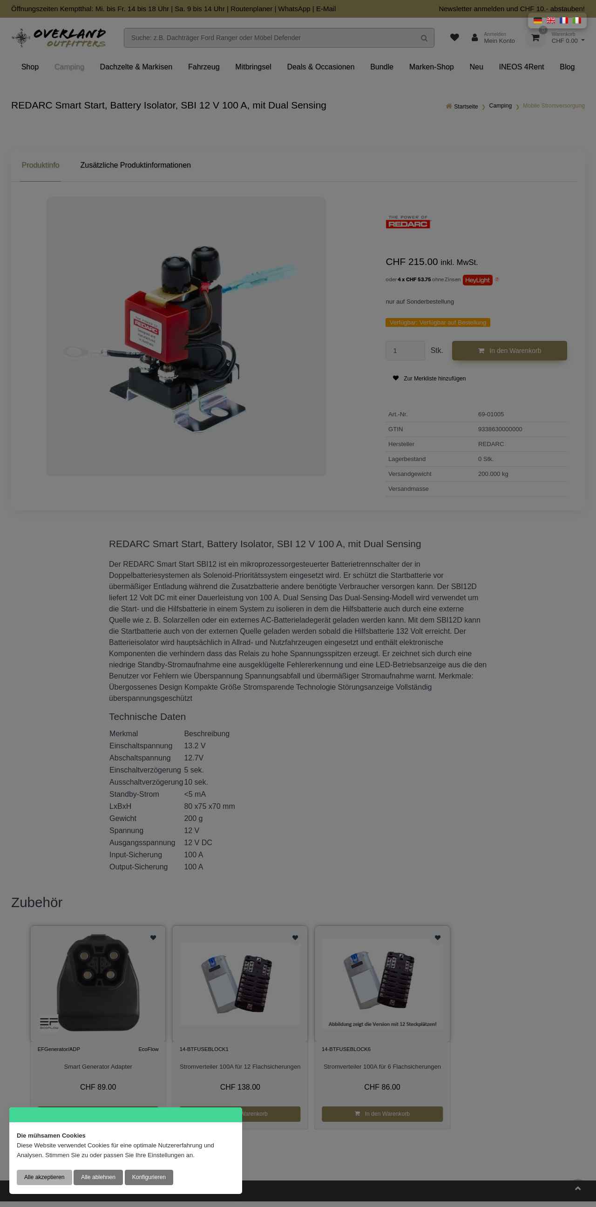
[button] (538, 20)
